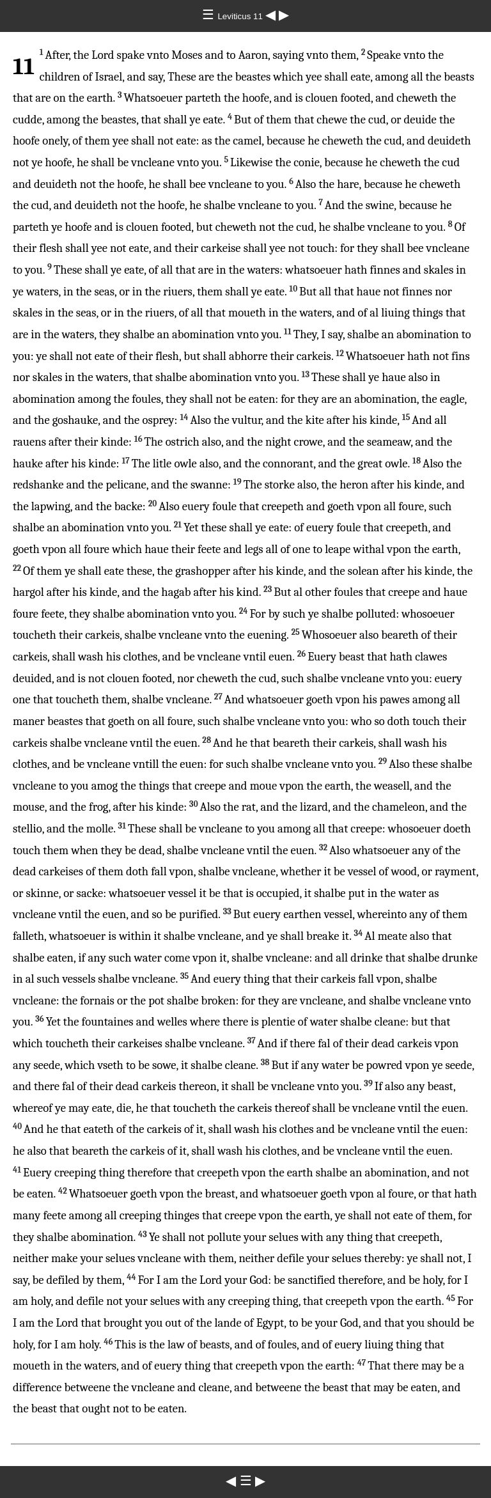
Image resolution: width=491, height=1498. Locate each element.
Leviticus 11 (241, 16)
